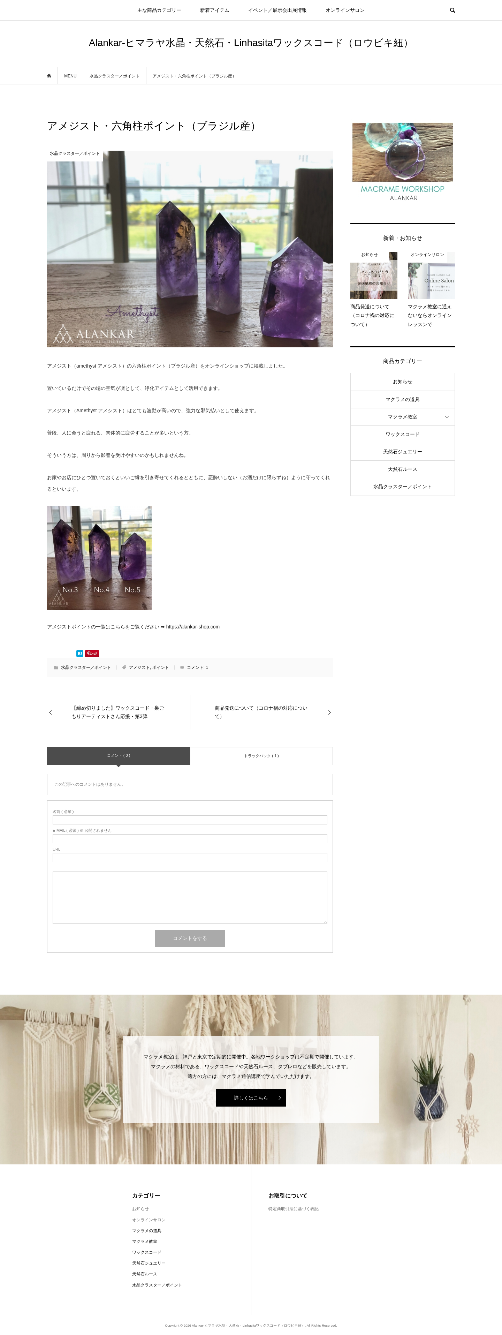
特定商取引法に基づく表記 (293, 1208)
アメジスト (139, 667)
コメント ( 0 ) (118, 755)
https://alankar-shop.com (193, 626)
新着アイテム (214, 10)
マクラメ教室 (402, 417)
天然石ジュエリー (402, 451)
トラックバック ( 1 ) (261, 756)
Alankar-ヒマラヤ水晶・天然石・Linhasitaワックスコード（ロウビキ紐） (251, 42)
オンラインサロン (345, 10)
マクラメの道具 (403, 399)
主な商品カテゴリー (159, 10)
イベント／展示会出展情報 (277, 10)
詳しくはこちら (251, 1098)
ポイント (160, 667)
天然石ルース (402, 469)
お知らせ (402, 381)
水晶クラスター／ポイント (86, 667)
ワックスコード (403, 434)
